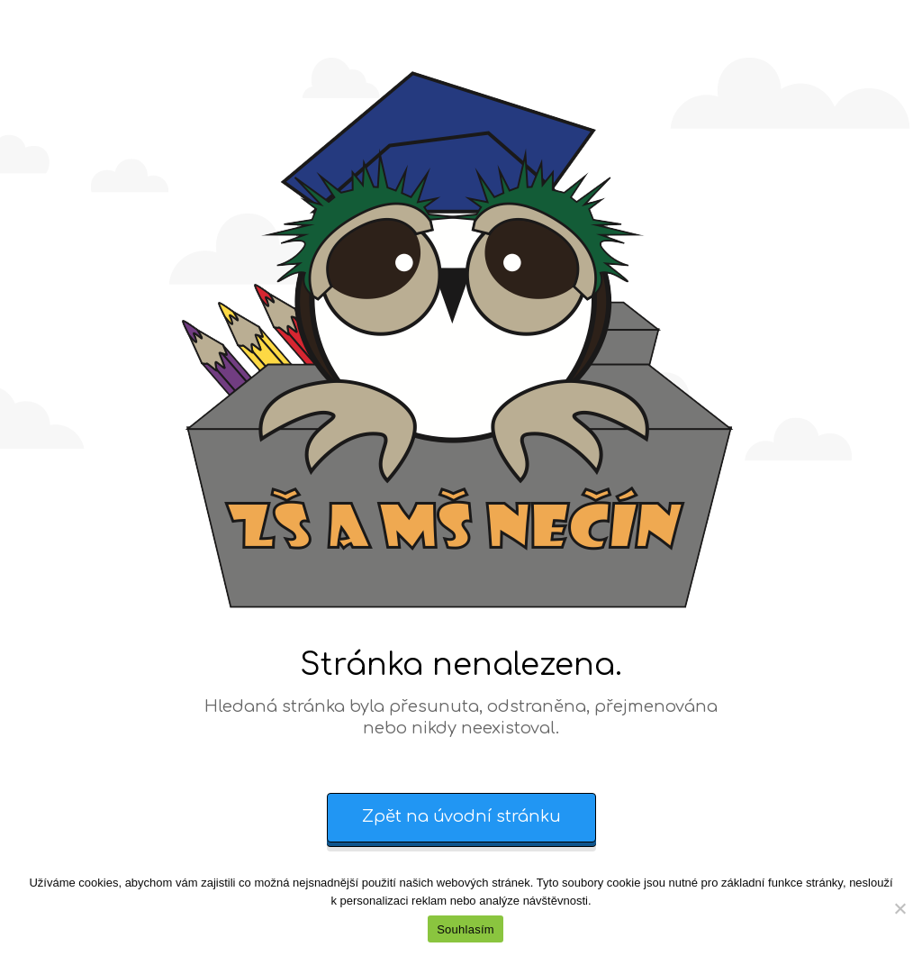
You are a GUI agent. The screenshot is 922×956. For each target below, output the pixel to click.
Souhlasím (465, 929)
